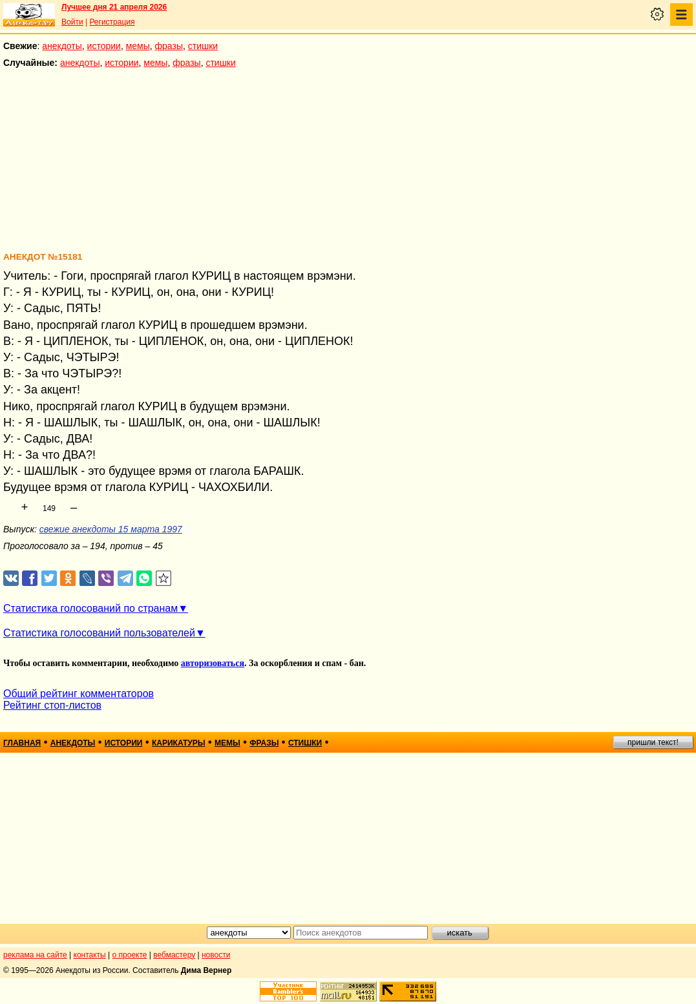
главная (22, 743)
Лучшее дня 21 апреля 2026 (114, 7)
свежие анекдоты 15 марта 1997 (110, 529)
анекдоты (62, 46)
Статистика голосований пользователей (99, 632)
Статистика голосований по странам (90, 608)
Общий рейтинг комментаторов (78, 693)
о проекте (129, 954)
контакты (90, 954)
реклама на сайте (35, 954)
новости (216, 954)
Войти (72, 21)
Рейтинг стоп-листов (52, 705)
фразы (169, 46)
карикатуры (179, 743)
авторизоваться (212, 663)
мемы (138, 46)
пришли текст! (653, 742)
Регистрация (111, 21)
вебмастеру (174, 954)
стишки (203, 46)
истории (104, 46)
